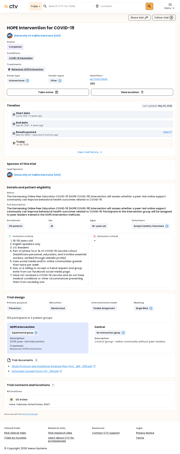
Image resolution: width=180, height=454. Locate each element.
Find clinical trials (15, 432)
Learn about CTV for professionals (61, 439)
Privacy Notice (145, 432)
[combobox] (69, 6)
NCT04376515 (98, 79)
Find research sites (60, 432)
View (167, 132)
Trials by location (15, 437)
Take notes (48, 92)
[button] (21, 58)
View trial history (90, 152)
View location (132, 92)
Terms (140, 437)
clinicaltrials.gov (30, 414)
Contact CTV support (106, 432)
